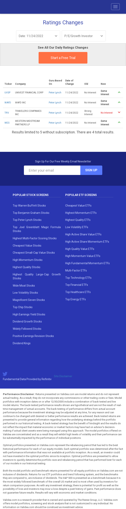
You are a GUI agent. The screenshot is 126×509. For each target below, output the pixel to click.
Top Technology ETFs (78, 277)
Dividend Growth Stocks (27, 321)
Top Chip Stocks (23, 307)
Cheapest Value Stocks (27, 245)
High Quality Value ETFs (79, 248)
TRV (7, 112)
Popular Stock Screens (31, 195)
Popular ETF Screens (81, 195)
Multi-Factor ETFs (76, 270)
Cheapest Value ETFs (78, 205)
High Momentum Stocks (28, 259)
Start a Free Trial (63, 58)
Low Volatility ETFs (76, 227)
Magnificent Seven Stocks (29, 299)
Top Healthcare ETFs (78, 292)
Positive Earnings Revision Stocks (33, 336)
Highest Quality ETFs (78, 219)
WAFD (8, 102)
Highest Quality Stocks (26, 267)
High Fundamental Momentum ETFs (87, 263)
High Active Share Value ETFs (83, 234)
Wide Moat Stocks (24, 285)
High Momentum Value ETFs (82, 256)
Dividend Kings (22, 343)
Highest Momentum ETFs (81, 212)
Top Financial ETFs (76, 284)
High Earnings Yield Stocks (29, 314)
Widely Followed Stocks (27, 328)
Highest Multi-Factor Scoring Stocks (35, 238)
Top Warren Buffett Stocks (29, 205)
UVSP (7, 92)
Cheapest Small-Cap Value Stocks (34, 252)
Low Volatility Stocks (25, 292)
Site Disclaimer (63, 376)
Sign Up (91, 170)
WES (7, 122)
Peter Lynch (55, 92)
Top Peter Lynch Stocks (27, 219)
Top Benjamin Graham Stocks (31, 212)
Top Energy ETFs (75, 299)
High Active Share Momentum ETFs (87, 241)
